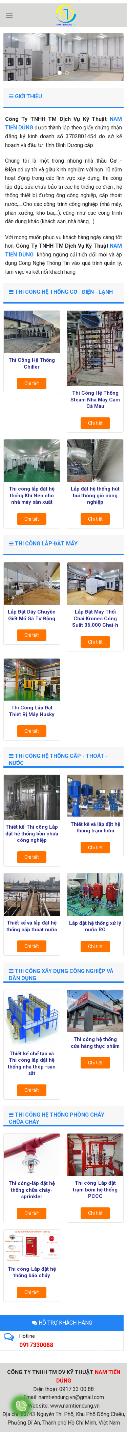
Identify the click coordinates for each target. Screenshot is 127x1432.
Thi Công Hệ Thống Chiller (31, 363)
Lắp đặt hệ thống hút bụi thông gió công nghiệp (95, 495)
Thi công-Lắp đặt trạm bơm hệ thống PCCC (95, 1189)
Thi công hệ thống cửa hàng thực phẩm (95, 1042)
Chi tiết (31, 383)
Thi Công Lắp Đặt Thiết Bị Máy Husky (32, 711)
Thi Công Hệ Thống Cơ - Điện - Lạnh (61, 292)
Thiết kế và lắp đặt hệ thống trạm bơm (95, 827)
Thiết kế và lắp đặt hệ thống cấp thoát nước (31, 926)
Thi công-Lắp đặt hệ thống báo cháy (32, 1272)
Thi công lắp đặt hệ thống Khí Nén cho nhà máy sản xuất (32, 495)
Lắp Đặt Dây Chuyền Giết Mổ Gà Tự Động (32, 615)
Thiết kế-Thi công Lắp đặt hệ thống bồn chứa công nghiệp (31, 833)
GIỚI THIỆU (25, 96)
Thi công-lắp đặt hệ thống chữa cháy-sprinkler (31, 1190)
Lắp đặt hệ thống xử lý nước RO (95, 926)
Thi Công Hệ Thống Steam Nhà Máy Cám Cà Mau (95, 399)
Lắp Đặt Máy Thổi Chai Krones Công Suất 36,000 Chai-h (95, 618)
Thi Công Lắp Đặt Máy (43, 543)
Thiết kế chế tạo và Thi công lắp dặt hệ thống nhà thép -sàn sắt (32, 1064)
